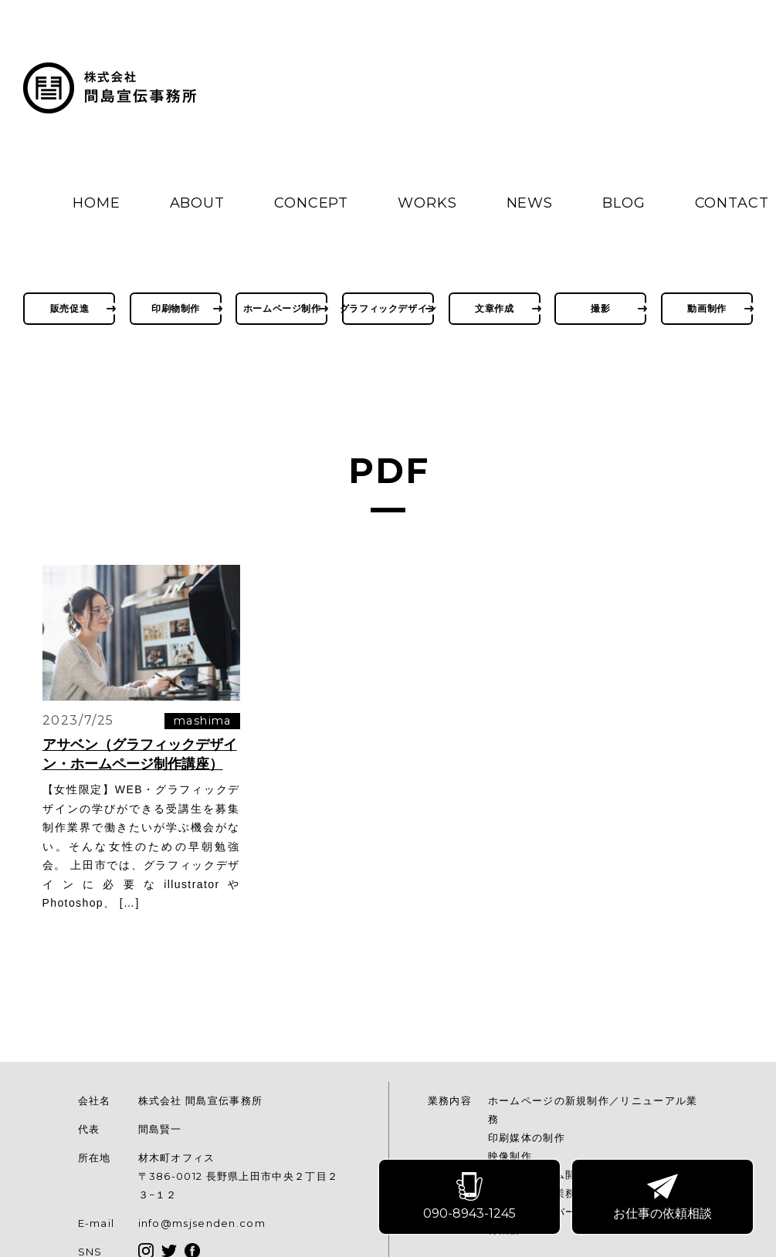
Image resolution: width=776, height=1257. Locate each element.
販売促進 (69, 308)
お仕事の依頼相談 (663, 1197)
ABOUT (197, 202)
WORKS (427, 202)
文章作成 (494, 308)
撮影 (600, 308)
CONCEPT (311, 202)
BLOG (624, 202)
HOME (96, 202)
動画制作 (706, 308)
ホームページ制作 (282, 308)
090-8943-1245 (470, 1197)
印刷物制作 (175, 308)
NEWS (530, 202)
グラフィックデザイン (388, 308)
